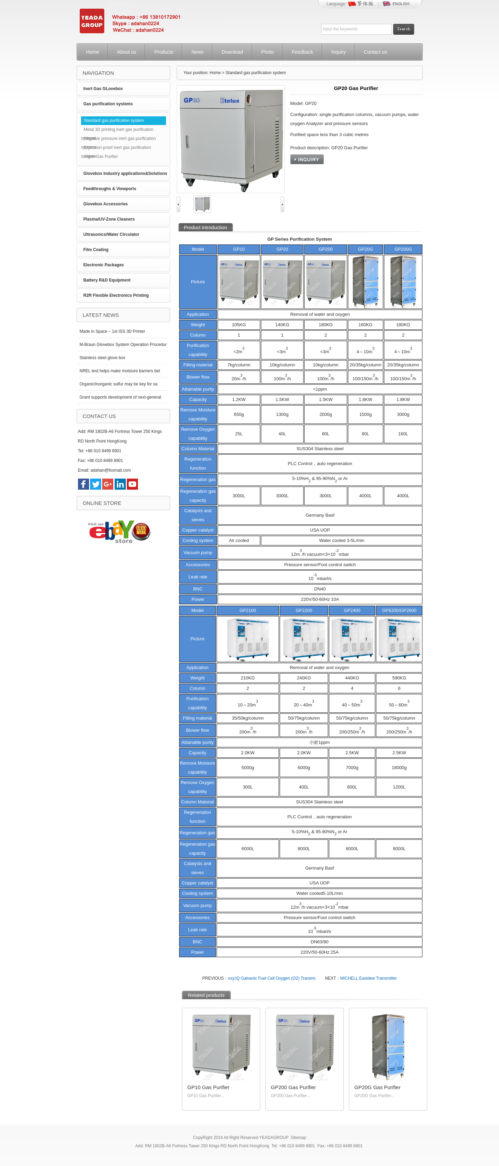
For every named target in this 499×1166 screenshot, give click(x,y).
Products (163, 52)
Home (92, 52)
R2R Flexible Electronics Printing (116, 295)
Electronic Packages (104, 264)
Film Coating (96, 249)
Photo (267, 52)
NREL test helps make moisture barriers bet (120, 370)
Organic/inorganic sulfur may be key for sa (119, 384)
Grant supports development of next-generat (120, 397)
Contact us (375, 52)
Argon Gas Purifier (101, 156)
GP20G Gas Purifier (377, 1087)
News (197, 52)
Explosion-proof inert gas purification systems (116, 148)
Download (232, 52)
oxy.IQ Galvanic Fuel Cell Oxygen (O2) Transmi (272, 978)
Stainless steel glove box (102, 357)
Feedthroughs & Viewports (110, 188)
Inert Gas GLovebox (103, 88)
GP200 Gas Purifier (293, 1087)
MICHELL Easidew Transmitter (368, 978)
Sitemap (298, 1137)
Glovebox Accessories (106, 204)
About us (126, 52)
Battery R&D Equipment (107, 280)
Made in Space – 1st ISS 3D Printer (112, 331)
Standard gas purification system (114, 120)
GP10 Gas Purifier (208, 1087)
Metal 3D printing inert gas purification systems (117, 130)
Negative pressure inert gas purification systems (118, 139)
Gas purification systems (108, 103)
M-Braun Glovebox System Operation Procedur (123, 344)
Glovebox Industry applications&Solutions (125, 173)
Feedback (302, 52)
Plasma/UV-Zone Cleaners (109, 219)
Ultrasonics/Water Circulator (112, 234)
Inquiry (338, 52)
